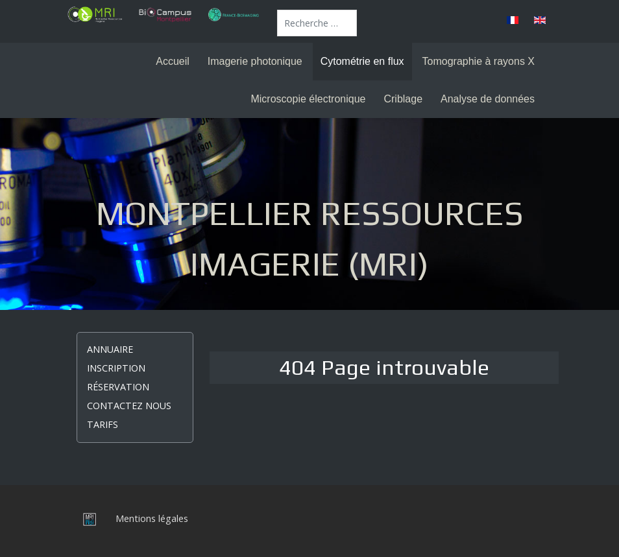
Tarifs (102, 424)
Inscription (116, 368)
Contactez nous (129, 405)
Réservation (118, 387)
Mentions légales (151, 518)
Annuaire (110, 349)
